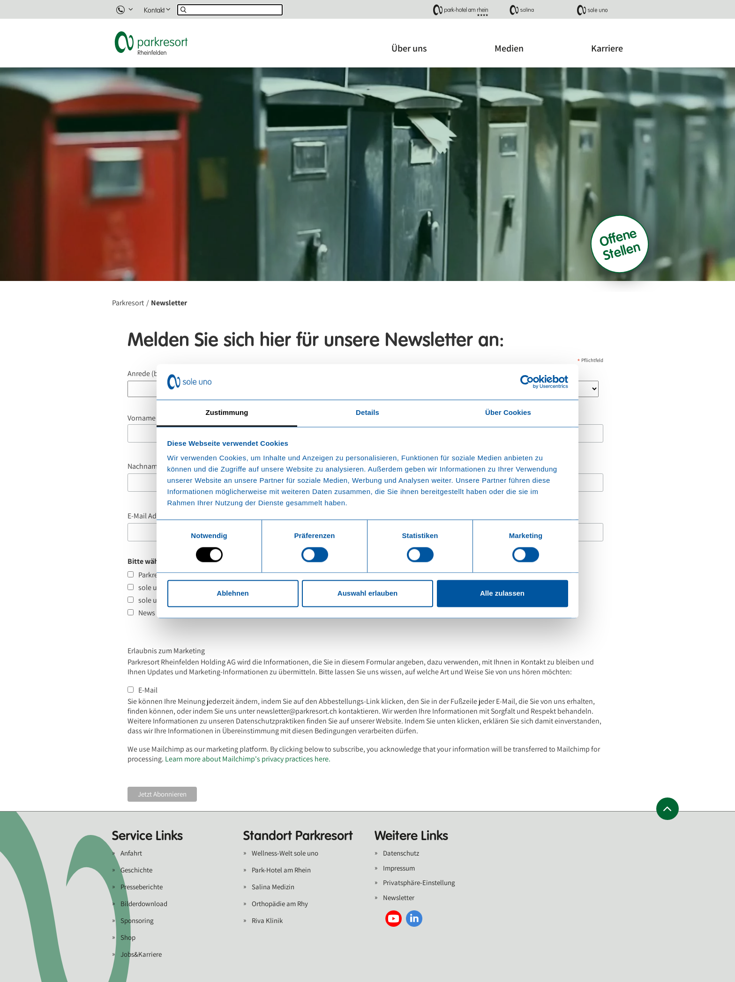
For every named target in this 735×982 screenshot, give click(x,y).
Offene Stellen (619, 243)
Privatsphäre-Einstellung (419, 882)
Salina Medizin (273, 886)
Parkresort (128, 303)
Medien (509, 48)
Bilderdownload (143, 903)
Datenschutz (401, 853)
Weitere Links (411, 835)
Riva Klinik (267, 920)
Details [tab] (367, 413)
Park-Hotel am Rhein (281, 869)
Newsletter (398, 897)
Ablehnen (232, 594)
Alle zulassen (502, 594)
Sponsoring (137, 920)
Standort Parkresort (298, 835)
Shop (127, 937)
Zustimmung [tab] (227, 413)
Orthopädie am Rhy (280, 903)
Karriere (607, 48)
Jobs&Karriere (141, 954)
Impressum (399, 868)
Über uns (409, 48)
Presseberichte (141, 886)
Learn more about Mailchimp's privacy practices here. (247, 759)
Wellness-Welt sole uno (285, 853)
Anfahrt (131, 853)
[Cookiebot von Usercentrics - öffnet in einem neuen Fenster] (527, 382)
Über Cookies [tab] (508, 413)
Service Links (147, 835)
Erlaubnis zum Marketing (166, 651)
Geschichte (136, 869)
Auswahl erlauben (368, 594)
